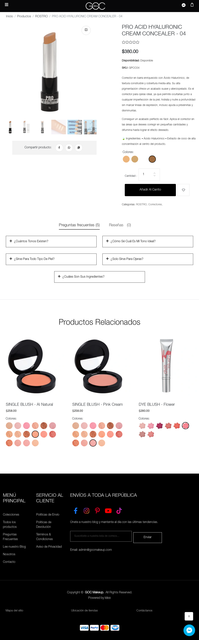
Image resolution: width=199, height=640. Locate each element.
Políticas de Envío (47, 515)
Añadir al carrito (150, 190)
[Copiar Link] (79, 149)
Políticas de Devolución (43, 525)
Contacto (9, 562)
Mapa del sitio (15, 611)
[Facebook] (59, 149)
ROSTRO (41, 16)
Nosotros (9, 554)
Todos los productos (10, 525)
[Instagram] (86, 510)
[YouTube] (108, 510)
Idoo (108, 598)
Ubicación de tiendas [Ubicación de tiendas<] (85, 611)
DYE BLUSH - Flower (157, 405)
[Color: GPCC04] (152, 159)
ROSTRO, (142, 205)
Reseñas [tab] (120, 226)
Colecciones (11, 515)
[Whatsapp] (69, 149)
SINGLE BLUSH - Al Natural (29, 405)
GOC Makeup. (94, 593)
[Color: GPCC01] (126, 159)
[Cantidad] (149, 175)
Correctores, (155, 205)
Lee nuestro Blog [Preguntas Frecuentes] (14, 547)
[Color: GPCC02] (134, 159)
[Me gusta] (183, 190)
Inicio (9, 16)
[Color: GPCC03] (143, 159)
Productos (24, 16)
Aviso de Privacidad (49, 547)
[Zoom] (86, 30)
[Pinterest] (97, 510)
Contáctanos (145, 611)
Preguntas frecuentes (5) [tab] (79, 226)
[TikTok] (119, 510)
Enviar (148, 536)
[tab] (10, 129)
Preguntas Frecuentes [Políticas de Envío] (10, 537)
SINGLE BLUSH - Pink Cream (97, 405)
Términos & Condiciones (44, 537)
